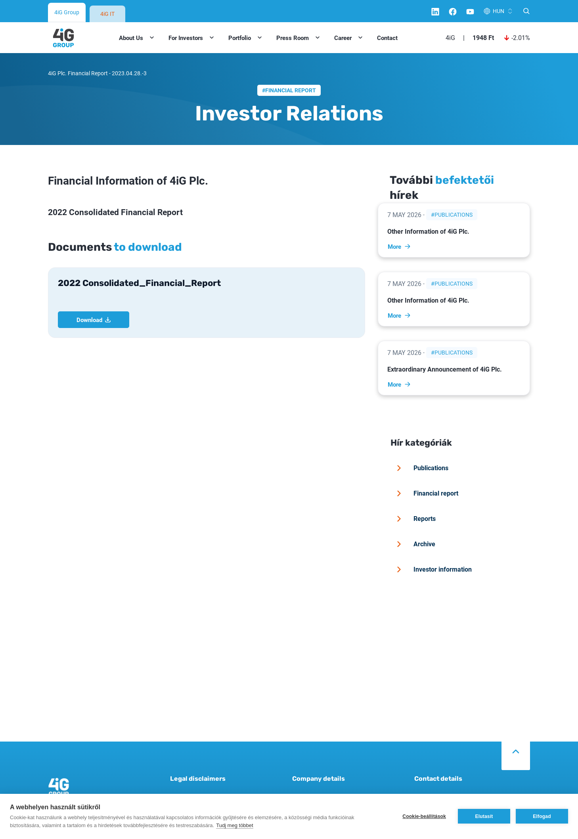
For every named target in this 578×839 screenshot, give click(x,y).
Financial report (290, 90)
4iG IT (107, 13)
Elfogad (542, 816)
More (399, 246)
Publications (453, 214)
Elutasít (484, 816)
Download (94, 320)
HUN (498, 11)
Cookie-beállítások (424, 816)
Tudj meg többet (234, 825)
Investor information (433, 569)
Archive (414, 544)
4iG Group (66, 12)
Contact (387, 38)
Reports (415, 518)
